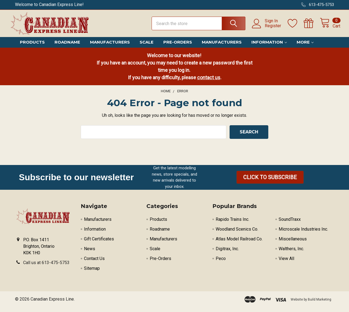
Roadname (67, 47)
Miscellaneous (293, 243)
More (305, 47)
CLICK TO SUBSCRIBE (270, 182)
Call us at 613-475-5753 (46, 267)
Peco (221, 263)
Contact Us (94, 263)
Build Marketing (319, 304)
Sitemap (92, 273)
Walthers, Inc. (291, 253)
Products (32, 47)
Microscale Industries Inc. (303, 233)
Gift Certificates (99, 243)
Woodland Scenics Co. (237, 233)
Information (269, 47)
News (89, 253)
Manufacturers (110, 47)
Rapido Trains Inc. (232, 224)
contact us (208, 82)
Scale (147, 47)
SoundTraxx (290, 224)
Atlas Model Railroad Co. (239, 243)
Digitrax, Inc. (227, 253)
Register (266, 28)
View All (286, 263)
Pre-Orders (177, 47)
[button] (270, 182)
